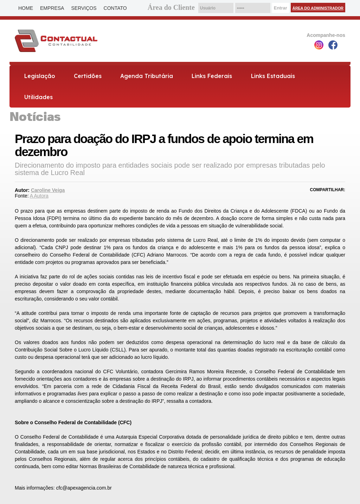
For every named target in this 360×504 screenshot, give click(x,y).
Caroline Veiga (48, 190)
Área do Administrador (317, 8)
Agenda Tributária (146, 75)
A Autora (39, 196)
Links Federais (212, 75)
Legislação (39, 75)
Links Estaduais (273, 75)
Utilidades (38, 97)
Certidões (88, 75)
